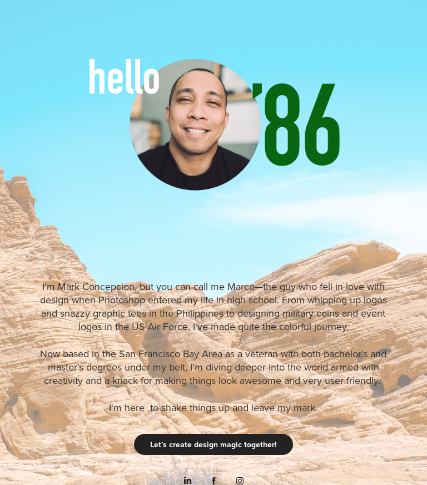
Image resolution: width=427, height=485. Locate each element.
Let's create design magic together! (213, 444)
